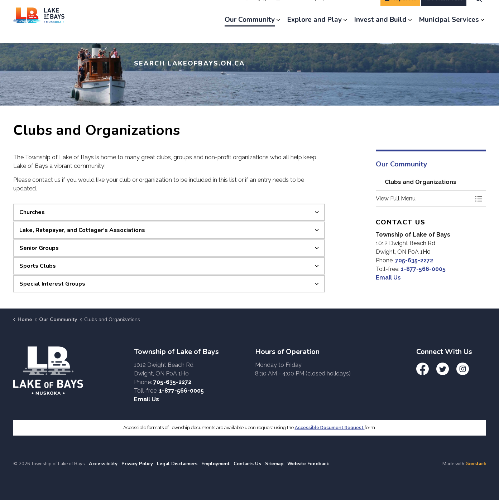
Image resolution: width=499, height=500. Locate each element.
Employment (319, 10)
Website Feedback (308, 464)
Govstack (475, 464)
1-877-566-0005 (423, 269)
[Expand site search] (479, 10)
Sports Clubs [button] (37, 266)
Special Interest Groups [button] (52, 284)
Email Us (388, 277)
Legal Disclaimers (177, 464)
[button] (424, 199)
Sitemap (274, 464)
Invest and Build (380, 32)
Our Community (250, 32)
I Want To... (443, 11)
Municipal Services (449, 32)
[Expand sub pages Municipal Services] (482, 32)
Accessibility (103, 464)
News (285, 10)
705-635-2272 (414, 260)
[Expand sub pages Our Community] (278, 32)
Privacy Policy (137, 464)
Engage (257, 10)
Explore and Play (314, 32)
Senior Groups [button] (39, 248)
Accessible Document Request (330, 427)
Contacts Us (247, 464)
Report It (400, 11)
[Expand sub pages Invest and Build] (410, 32)
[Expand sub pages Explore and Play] (345, 32)
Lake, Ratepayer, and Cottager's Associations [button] (82, 230)
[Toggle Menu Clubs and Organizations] (479, 199)
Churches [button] (32, 212)
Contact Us (358, 10)
